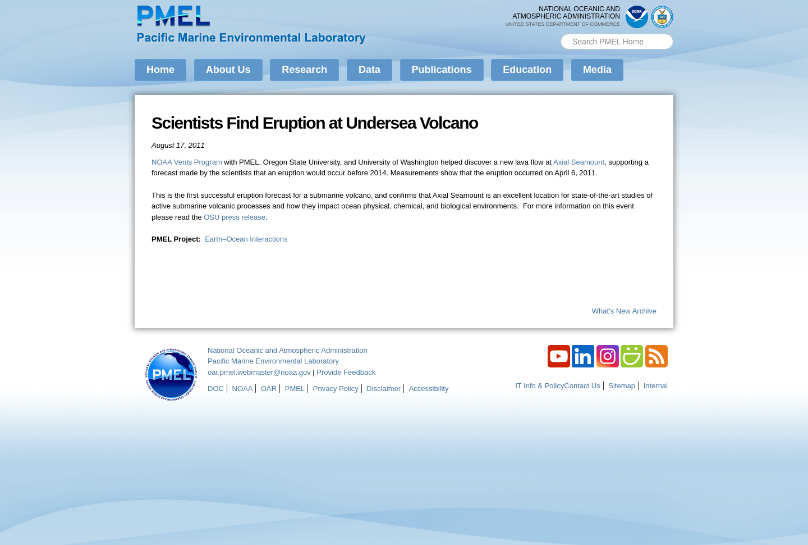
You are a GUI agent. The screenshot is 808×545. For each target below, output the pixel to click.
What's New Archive (624, 311)
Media (597, 69)
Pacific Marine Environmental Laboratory (273, 361)
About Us (228, 69)
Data (369, 69)
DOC (216, 388)
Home (160, 69)
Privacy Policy (336, 388)
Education (527, 69)
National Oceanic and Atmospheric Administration (288, 350)
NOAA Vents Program (187, 162)
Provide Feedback (345, 372)
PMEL (295, 388)
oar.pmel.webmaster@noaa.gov (259, 372)
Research (304, 69)
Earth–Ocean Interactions (246, 239)
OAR (269, 388)
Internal (656, 386)
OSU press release (234, 217)
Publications (442, 69)
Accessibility (429, 388)
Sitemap (621, 386)
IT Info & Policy (539, 386)
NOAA (242, 388)
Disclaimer (383, 388)
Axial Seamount (578, 162)
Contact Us (582, 386)
